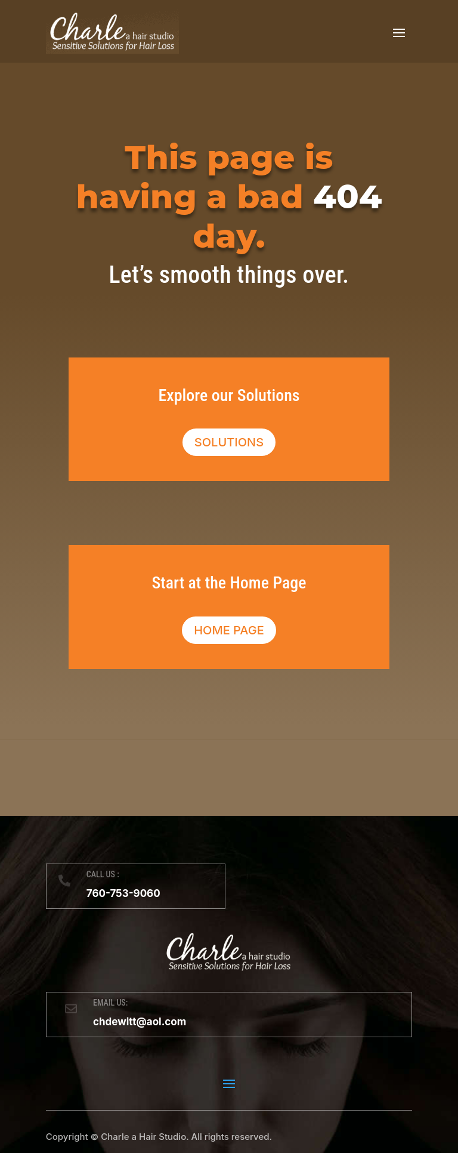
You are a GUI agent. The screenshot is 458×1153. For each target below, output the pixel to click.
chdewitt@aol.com (139, 1022)
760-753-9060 (123, 893)
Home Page (229, 630)
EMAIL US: (110, 1002)
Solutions (229, 442)
